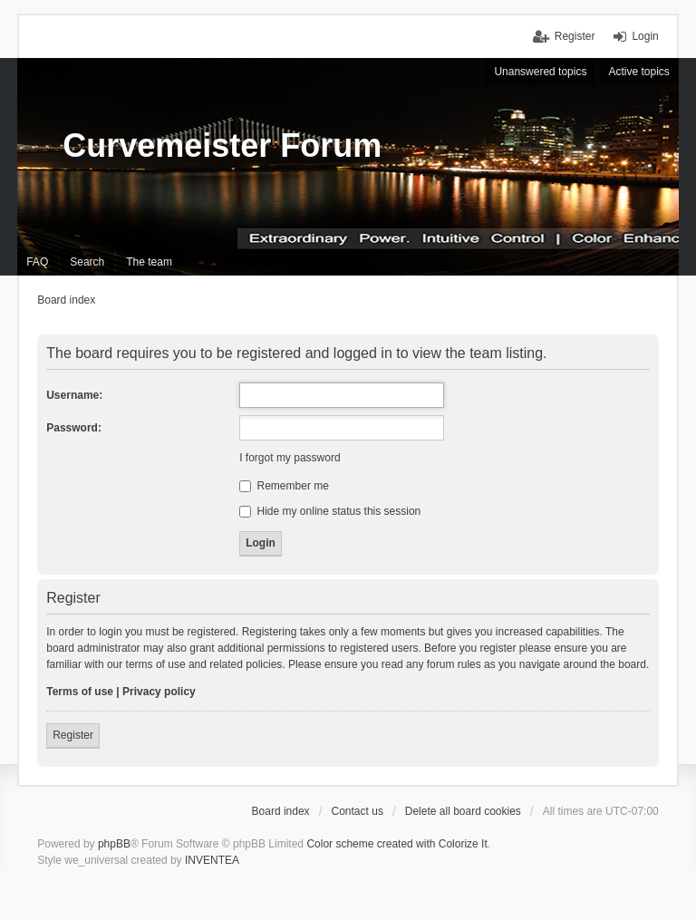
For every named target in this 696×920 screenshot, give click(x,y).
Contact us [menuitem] (357, 811)
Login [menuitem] (645, 36)
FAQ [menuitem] (37, 262)
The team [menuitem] (149, 262)
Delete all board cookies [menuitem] (463, 811)
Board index (281, 811)
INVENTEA (212, 860)
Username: (74, 395)
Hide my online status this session (329, 511)
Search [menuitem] (87, 262)
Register (73, 735)
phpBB (114, 844)
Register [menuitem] (575, 36)
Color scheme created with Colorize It (396, 844)
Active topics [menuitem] (638, 71)
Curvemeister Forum (222, 145)
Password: (74, 427)
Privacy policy (159, 691)
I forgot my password (289, 457)
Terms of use (79, 691)
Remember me (284, 485)
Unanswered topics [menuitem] (540, 71)
